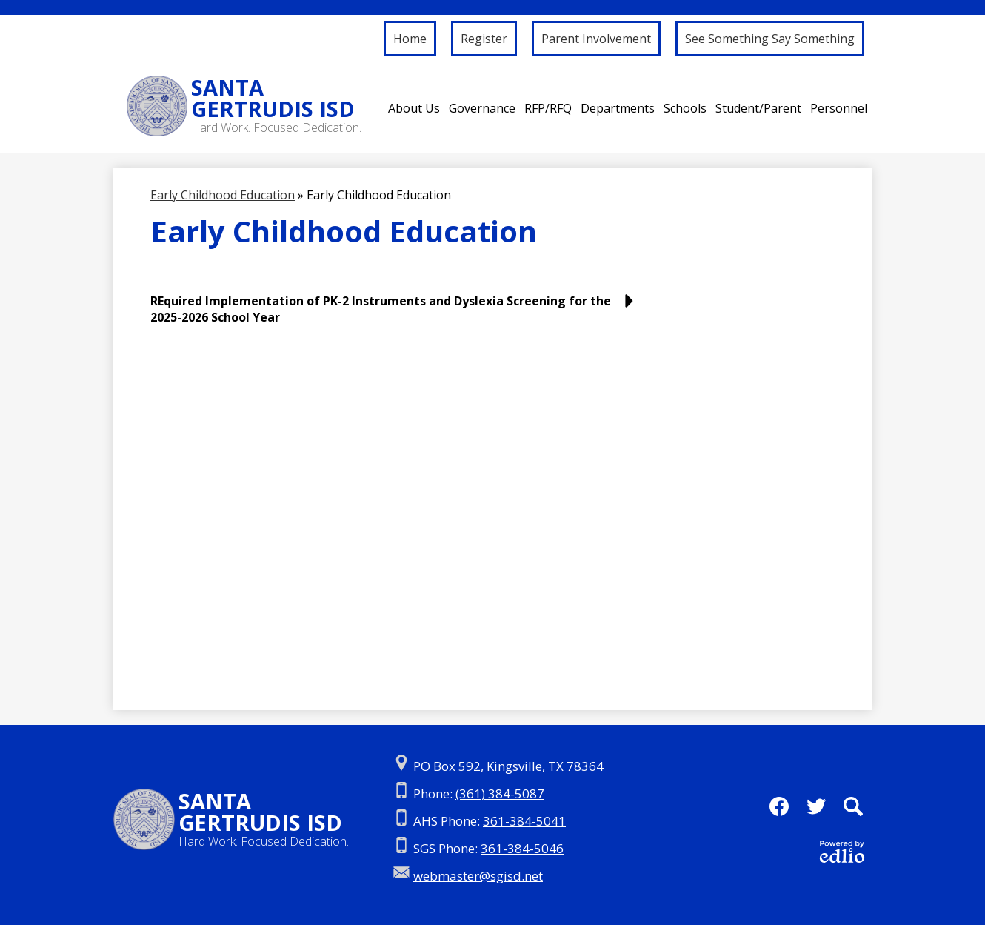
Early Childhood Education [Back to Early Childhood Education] (222, 195)
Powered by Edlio (842, 852)
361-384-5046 (522, 848)
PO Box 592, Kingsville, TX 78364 (508, 766)
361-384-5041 (524, 820)
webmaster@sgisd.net (478, 875)
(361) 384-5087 (499, 793)
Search (853, 811)
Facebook (779, 811)
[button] (414, 108)
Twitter (816, 811)
